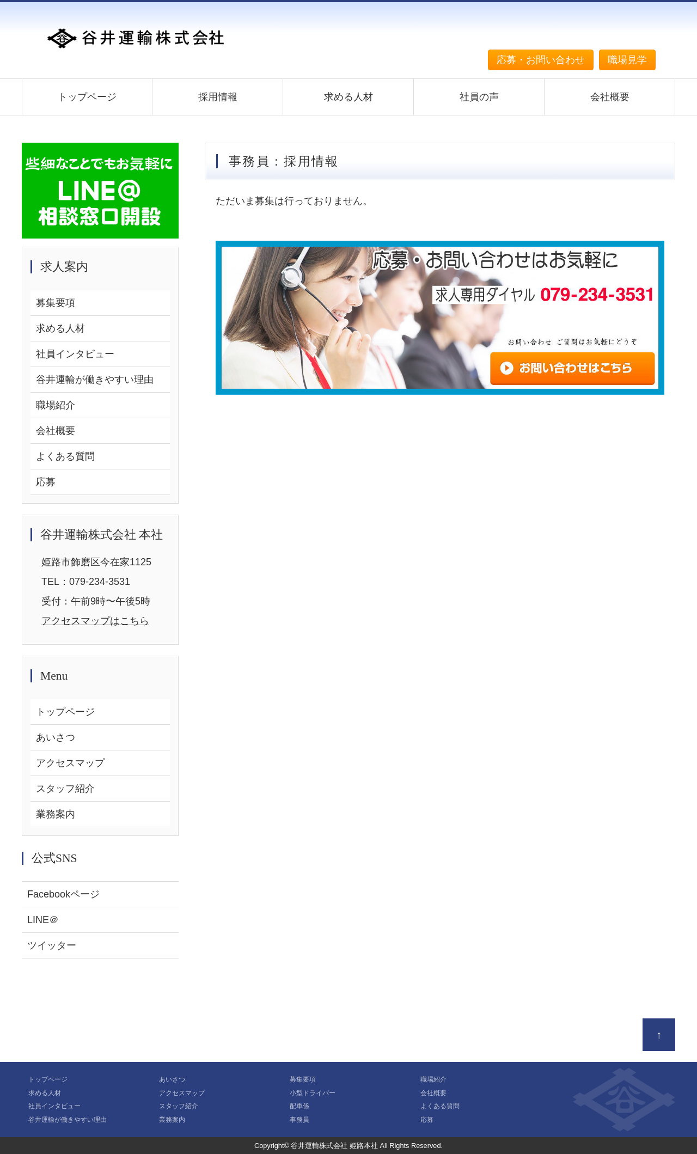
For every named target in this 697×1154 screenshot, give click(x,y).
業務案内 (55, 814)
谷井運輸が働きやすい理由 (95, 379)
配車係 (299, 1106)
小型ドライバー (312, 1093)
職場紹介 (55, 405)
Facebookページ (63, 894)
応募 (46, 482)
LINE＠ (43, 919)
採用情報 (217, 96)
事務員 (299, 1120)
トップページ (87, 96)
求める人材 (348, 96)
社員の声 (479, 96)
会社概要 (609, 96)
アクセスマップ (70, 763)
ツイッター (51, 945)
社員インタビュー (75, 354)
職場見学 (627, 59)
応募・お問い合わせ (541, 59)
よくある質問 (65, 456)
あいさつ (55, 737)
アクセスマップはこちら (95, 620)
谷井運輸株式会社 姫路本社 (334, 1145)
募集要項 (55, 302)
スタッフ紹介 (65, 788)
